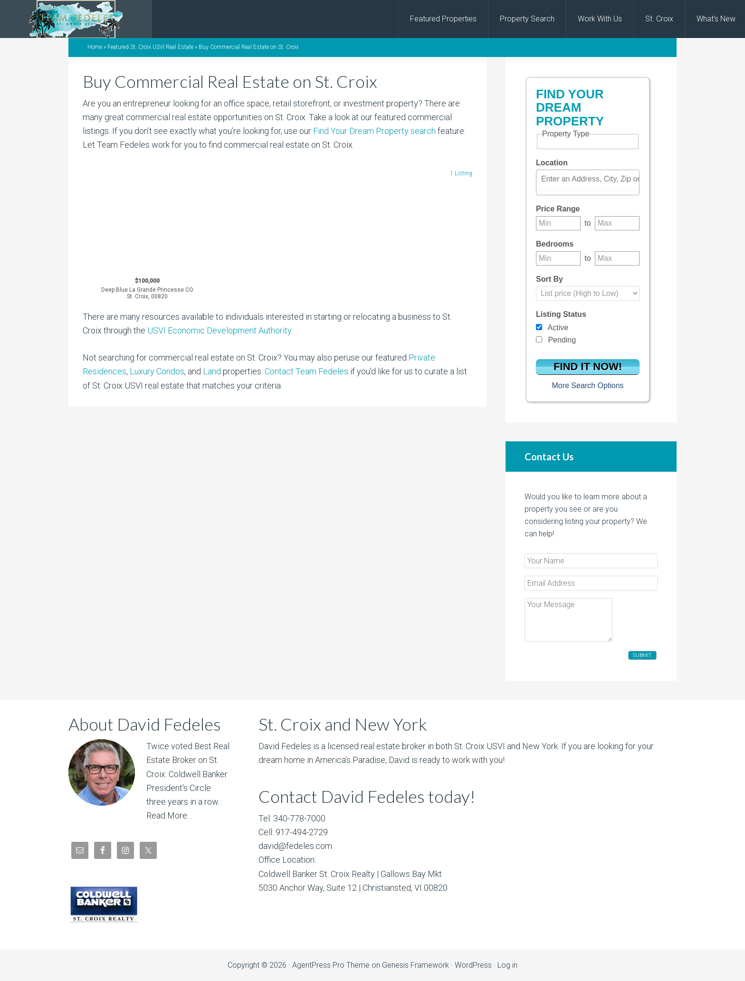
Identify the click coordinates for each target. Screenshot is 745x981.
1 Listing (461, 173)
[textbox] (590, 179)
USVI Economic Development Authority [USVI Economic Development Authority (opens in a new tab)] (219, 330)
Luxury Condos (157, 371)
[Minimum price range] (558, 223)
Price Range (558, 209)
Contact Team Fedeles (306, 371)
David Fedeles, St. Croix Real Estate (76, 19)
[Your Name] (591, 560)
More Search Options (587, 385)
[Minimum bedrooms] (558, 258)
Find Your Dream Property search (374, 131)
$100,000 (147, 288)
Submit (642, 655)
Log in (507, 965)
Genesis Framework (415, 965)
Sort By (549, 279)
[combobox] (588, 182)
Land (212, 371)
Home (94, 47)
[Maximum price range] (617, 223)
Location (552, 163)
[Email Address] (591, 583)
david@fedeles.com (295, 846)
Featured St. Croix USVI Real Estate (150, 47)
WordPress (473, 965)
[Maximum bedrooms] (617, 258)
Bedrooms (554, 244)
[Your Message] (568, 620)
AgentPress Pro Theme (331, 965)
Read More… (169, 815)
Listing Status (561, 314)
